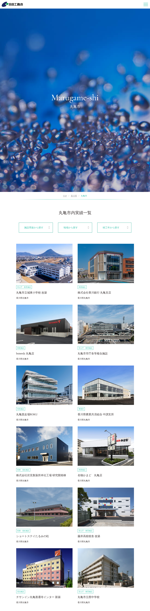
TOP (65, 196)
